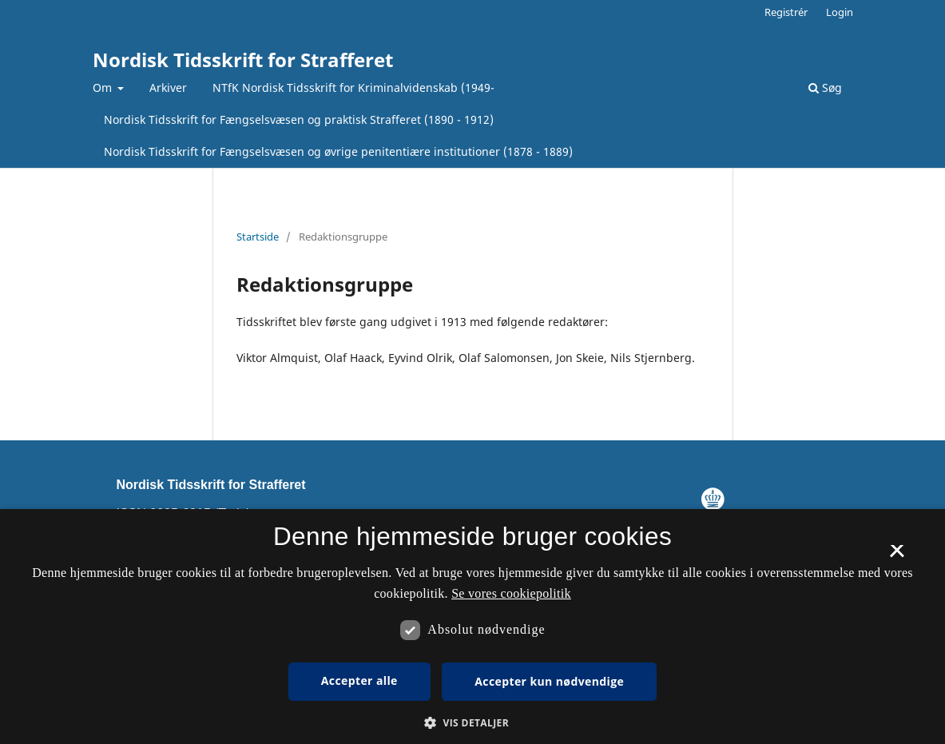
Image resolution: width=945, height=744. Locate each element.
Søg (825, 87)
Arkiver (168, 87)
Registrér (786, 12)
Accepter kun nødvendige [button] (549, 681)
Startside (257, 236)
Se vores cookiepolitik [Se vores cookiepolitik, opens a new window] (511, 593)
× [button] (896, 556)
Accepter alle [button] (359, 680)
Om (104, 87)
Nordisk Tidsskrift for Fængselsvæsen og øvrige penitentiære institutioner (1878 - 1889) (338, 151)
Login (839, 12)
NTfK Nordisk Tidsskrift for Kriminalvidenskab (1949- (353, 87)
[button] (472, 723)
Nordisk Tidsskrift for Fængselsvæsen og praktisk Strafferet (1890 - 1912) (299, 119)
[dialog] (472, 626)
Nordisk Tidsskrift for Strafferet (243, 59)
